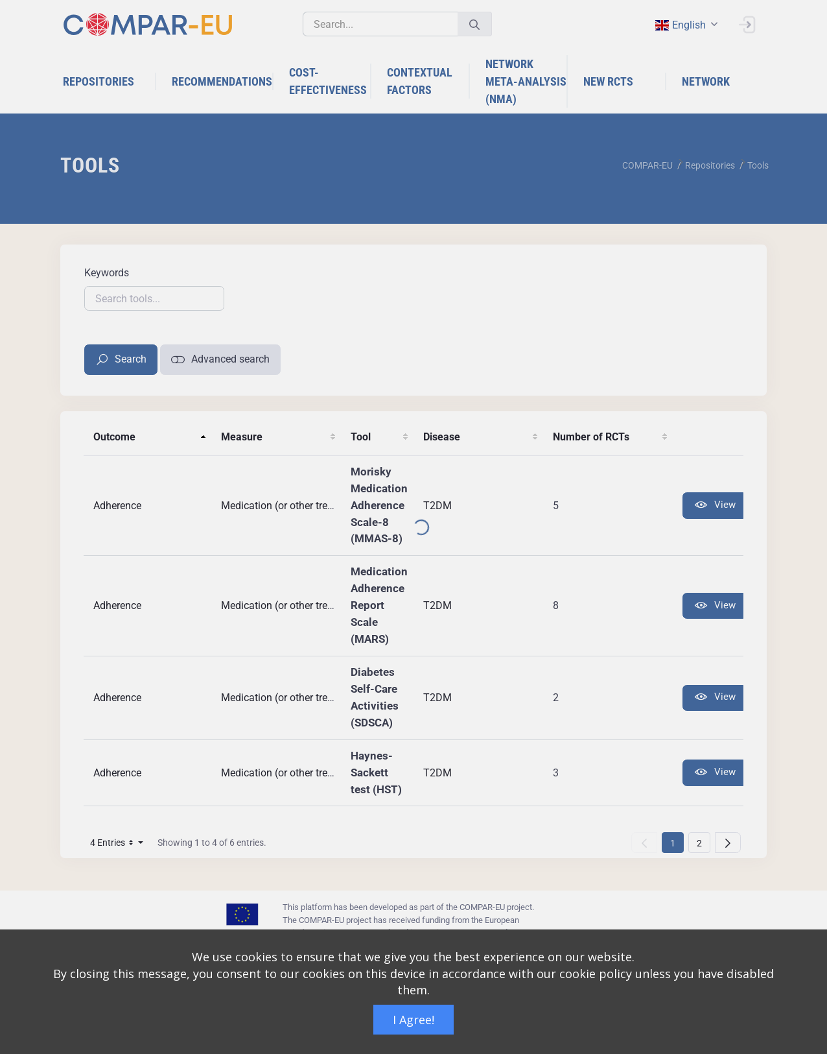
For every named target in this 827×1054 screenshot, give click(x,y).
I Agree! (413, 1019)
